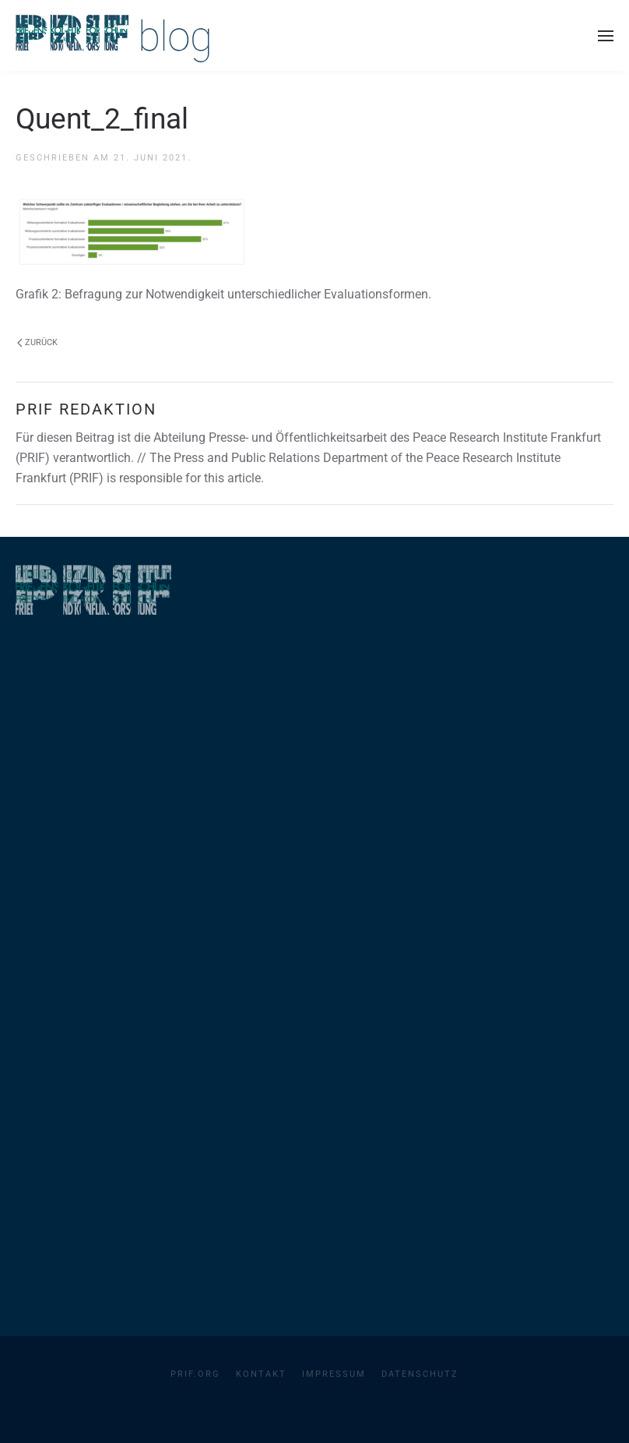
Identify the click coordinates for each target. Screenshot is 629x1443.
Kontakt (261, 1374)
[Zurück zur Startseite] (113, 35)
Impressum (334, 1374)
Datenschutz (420, 1374)
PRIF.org (195, 1374)
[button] (605, 36)
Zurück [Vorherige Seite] (37, 342)
